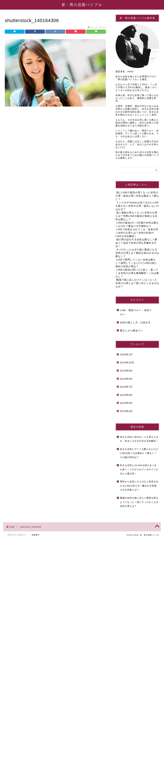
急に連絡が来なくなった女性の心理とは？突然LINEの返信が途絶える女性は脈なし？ (136, 216)
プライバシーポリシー (17, 535)
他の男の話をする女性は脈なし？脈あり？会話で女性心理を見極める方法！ (136, 242)
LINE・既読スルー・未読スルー (136, 312)
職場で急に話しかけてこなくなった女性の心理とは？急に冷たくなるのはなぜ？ (137, 283)
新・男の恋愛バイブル (82, 4)
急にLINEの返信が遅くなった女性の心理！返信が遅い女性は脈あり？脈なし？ (137, 195)
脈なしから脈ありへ (131, 330)
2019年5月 (126, 403)
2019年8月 (126, 378)
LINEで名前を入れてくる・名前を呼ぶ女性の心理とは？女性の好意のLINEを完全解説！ (136, 232)
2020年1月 (126, 354)
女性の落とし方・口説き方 (135, 322)
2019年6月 (126, 395)
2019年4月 (126, 411)
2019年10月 (127, 362)
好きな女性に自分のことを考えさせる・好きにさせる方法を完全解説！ (139, 439)
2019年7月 (126, 386)
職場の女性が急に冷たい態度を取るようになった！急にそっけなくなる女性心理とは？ (139, 502)
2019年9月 (126, 370)
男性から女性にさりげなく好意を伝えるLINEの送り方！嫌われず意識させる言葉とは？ (139, 485)
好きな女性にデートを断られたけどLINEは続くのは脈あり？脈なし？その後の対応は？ (139, 453)
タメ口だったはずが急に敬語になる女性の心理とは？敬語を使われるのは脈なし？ (137, 253)
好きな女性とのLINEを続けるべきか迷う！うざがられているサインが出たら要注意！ (139, 469)
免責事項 (35, 535)
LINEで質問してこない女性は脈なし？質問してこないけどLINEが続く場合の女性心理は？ (136, 263)
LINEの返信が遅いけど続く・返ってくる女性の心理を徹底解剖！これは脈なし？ (137, 273)
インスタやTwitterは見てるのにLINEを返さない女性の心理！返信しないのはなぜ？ (137, 206)
